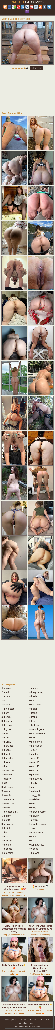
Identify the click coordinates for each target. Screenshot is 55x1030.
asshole (6, 704)
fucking (6, 840)
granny (33, 688)
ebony (6, 816)
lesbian (34, 725)
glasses (6, 849)
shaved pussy (37, 811)
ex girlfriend (8, 824)
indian (33, 709)
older (33, 750)
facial (5, 828)
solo (32, 828)
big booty (7, 725)
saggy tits (35, 795)
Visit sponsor (36, 68)
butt (4, 766)
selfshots (35, 799)
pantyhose (35, 779)
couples (6, 795)
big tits (6, 729)
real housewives (38, 704)
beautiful (7, 721)
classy (6, 779)
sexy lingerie (36, 729)
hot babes (8, 709)
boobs (6, 750)
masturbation (37, 733)
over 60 (34, 770)
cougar (6, 791)
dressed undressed (12, 811)
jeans (33, 713)
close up (7, 787)
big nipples (36, 746)
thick (32, 836)
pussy (33, 787)
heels (33, 696)
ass (4, 700)
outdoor (34, 754)
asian (5, 696)
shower (34, 816)
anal (5, 692)
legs (32, 721)
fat (4, 832)
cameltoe (7, 770)
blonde (6, 741)
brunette (7, 758)
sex (32, 803)
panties (34, 774)
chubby (6, 774)
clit (4, 783)
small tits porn (37, 824)
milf (32, 737)
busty (5, 762)
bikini (5, 733)
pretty (33, 783)
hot (32, 700)
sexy (32, 807)
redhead (34, 791)
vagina (33, 849)
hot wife (34, 853)
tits (31, 840)
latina (33, 717)
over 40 (34, 762)
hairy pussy (36, 692)
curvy (5, 807)
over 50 (34, 766)
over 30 (34, 758)
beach (6, 717)
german (6, 844)
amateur (7, 688)
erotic (5, 820)
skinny (33, 820)
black (5, 737)
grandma (7, 853)
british (5, 754)
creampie (7, 799)
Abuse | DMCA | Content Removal (20, 1020)
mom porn (35, 741)
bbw (5, 713)
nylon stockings (38, 832)
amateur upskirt (38, 844)
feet (4, 836)
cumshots (7, 803)
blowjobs (7, 746)
